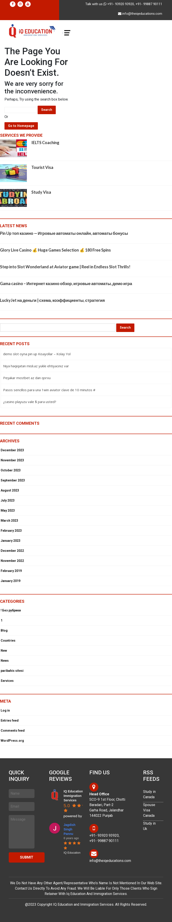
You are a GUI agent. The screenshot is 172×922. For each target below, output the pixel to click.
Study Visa (41, 192)
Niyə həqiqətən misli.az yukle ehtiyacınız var (36, 366)
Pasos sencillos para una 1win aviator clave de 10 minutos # (49, 390)
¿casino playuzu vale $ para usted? (29, 401)
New (4, 650)
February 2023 (11, 530)
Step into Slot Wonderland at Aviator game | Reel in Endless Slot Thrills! (65, 266)
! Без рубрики (11, 610)
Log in (5, 710)
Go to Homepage (21, 126)
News (5, 660)
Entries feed (10, 720)
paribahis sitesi (12, 670)
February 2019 (11, 571)
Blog (4, 630)
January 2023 (10, 540)
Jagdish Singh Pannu (69, 829)
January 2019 (10, 581)
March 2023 (9, 520)
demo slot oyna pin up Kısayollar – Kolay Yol (37, 354)
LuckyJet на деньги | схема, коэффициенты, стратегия (52, 300)
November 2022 (12, 561)
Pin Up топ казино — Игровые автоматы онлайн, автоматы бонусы (64, 233)
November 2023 (12, 460)
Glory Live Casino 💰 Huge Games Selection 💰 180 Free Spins (55, 250)
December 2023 (12, 450)
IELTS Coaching (45, 142)
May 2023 (8, 510)
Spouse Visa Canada (149, 810)
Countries (8, 640)
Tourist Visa (42, 167)
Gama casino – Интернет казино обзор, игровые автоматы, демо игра (66, 283)
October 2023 (11, 470)
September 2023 (13, 480)
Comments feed (13, 730)
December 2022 (12, 550)
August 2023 (10, 490)
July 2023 (8, 500)
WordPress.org (12, 740)
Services (7, 681)
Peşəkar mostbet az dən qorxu (27, 378)
